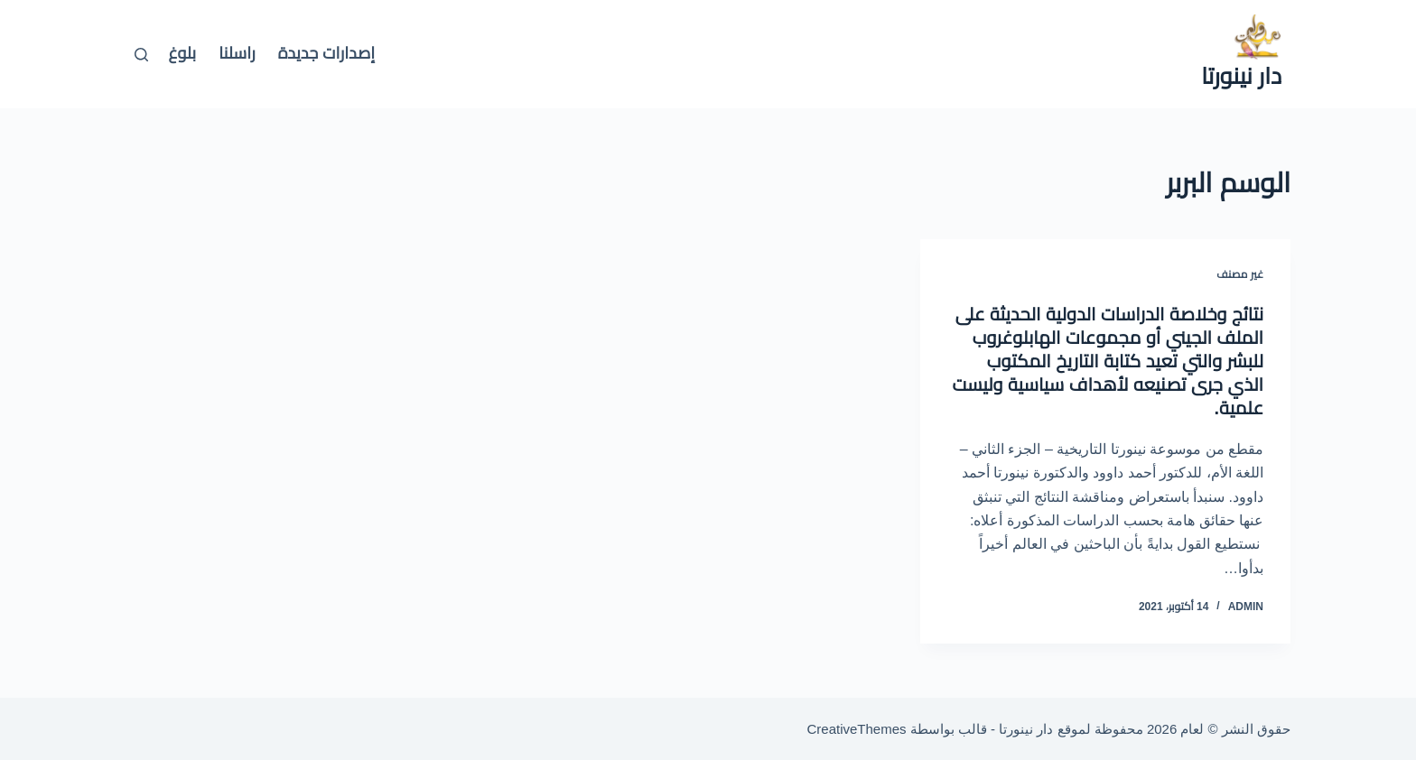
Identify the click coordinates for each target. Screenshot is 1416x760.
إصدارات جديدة (326, 53)
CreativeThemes (857, 729)
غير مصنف (1239, 274)
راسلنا (237, 53)
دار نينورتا (1241, 75)
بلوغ (183, 53)
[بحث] (141, 54)
